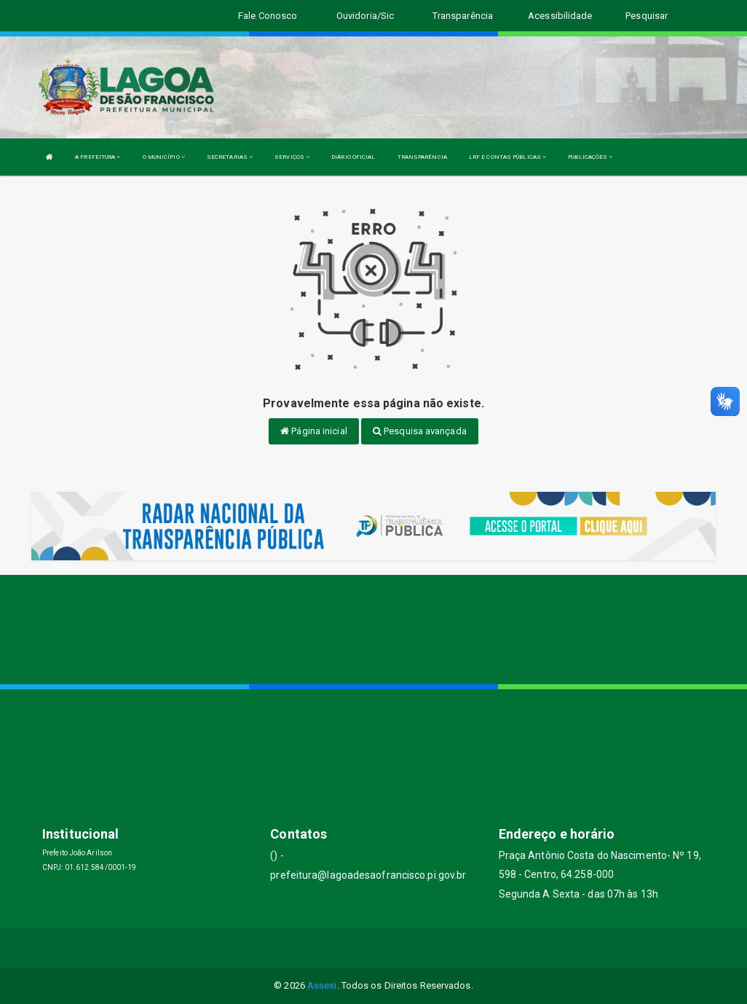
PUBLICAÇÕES (590, 157)
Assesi (322, 985)
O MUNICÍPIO (164, 157)
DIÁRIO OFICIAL (353, 157)
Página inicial (313, 430)
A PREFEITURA (97, 157)
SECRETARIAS (230, 157)
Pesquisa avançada (420, 430)
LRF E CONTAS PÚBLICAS (507, 157)
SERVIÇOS (291, 157)
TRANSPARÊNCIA (422, 157)
